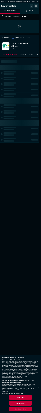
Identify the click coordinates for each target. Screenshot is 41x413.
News (31, 54)
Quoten (23, 54)
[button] (31, 6)
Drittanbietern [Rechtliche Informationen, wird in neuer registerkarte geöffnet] (18, 377)
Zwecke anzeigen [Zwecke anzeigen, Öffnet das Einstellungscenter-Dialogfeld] (20, 409)
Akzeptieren (20, 397)
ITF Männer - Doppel (23, 38)
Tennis (7, 38)
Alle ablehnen (20, 403)
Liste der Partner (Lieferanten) (12, 393)
